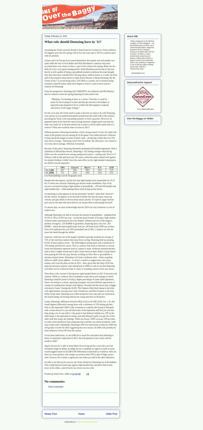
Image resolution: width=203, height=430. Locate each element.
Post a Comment (55, 387)
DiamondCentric (148, 109)
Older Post (111, 414)
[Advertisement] (81, 399)
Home (81, 414)
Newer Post (51, 414)
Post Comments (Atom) (87, 422)
